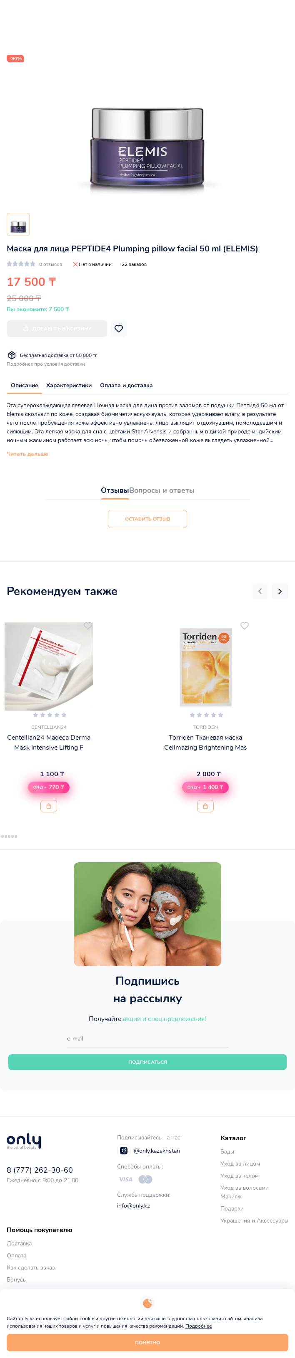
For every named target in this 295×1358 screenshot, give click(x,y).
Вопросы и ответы (162, 490)
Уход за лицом (240, 1164)
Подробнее (198, 1326)
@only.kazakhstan (148, 1150)
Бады (227, 1152)
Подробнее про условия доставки (46, 364)
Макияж (231, 1197)
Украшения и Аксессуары (254, 1221)
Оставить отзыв (147, 519)
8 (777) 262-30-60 (40, 1170)
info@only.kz (133, 1206)
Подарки (232, 1209)
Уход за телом (239, 1176)
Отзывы (115, 490)
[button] (260, 591)
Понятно (147, 1342)
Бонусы (17, 1280)
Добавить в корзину (56, 328)
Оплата (16, 1256)
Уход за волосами (244, 1188)
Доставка (19, 1243)
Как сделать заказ (31, 1268)
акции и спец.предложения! (164, 1018)
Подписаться (147, 1062)
